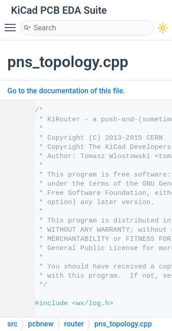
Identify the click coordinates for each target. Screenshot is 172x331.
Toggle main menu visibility (12, 23)
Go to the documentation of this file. (66, 90)
